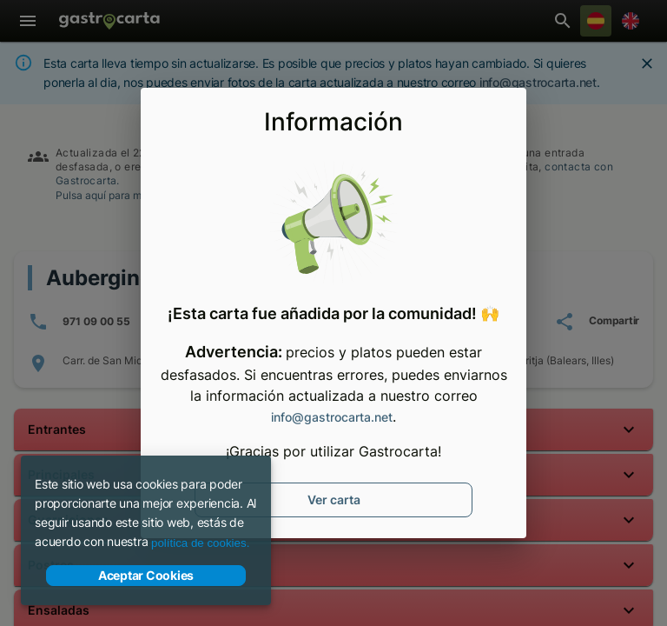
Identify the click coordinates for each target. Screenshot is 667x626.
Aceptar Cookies (146, 575)
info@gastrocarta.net (332, 417)
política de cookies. (200, 542)
